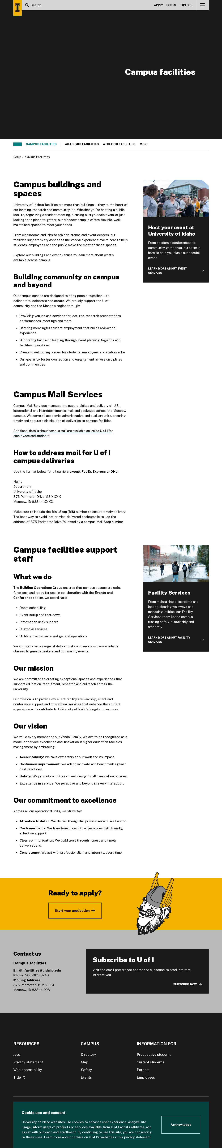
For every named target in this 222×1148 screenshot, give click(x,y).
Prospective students (154, 1054)
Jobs (17, 1054)
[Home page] (17, 8)
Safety (86, 1070)
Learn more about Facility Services (169, 639)
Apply (158, 5)
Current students (150, 1062)
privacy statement (138, 1137)
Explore (186, 5)
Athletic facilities (119, 144)
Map (84, 1062)
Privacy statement (28, 1062)
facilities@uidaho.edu (42, 970)
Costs (171, 5)
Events (86, 1077)
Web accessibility (27, 1070)
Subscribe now (185, 984)
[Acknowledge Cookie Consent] (180, 1125)
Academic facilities (82, 144)
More (146, 144)
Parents (143, 1070)
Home (17, 157)
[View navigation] (202, 6)
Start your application (72, 910)
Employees (146, 1077)
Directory (88, 1054)
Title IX (19, 1077)
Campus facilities (41, 144)
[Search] (27, 6)
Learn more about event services (167, 270)
